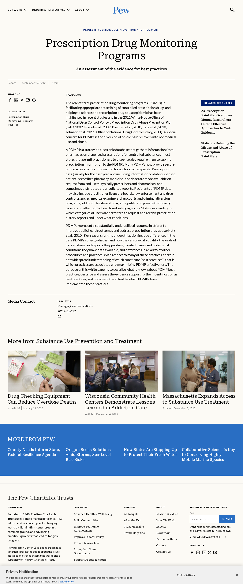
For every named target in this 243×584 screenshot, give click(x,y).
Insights (130, 507)
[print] (34, 100)
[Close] (237, 579)
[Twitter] (209, 552)
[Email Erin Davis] (59, 316)
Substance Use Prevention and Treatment (89, 341)
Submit (227, 519)
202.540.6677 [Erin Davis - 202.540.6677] (67, 311)
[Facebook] (192, 552)
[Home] (40, 498)
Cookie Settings (186, 578)
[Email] (204, 519)
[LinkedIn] (204, 552)
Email (192, 513)
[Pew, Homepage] (121, 10)
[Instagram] (198, 552)
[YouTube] (215, 552)
